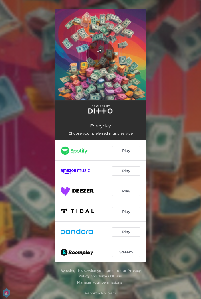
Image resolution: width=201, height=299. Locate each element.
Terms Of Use (110, 276)
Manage (84, 282)
